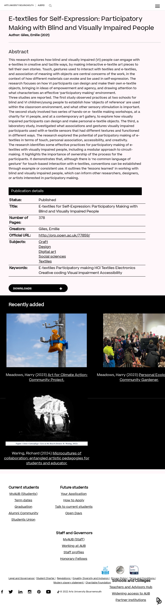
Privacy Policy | (119, 579)
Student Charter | (46, 579)
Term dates (23, 500)
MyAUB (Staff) (73, 539)
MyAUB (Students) (23, 494)
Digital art (47, 252)
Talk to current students (74, 507)
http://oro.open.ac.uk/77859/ (64, 235)
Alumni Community (23, 513)
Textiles (45, 261)
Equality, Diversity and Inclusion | (91, 579)
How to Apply (73, 500)
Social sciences (52, 256)
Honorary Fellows (73, 559)
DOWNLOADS (22, 288)
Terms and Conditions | (142, 579)
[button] (159, 601)
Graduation (23, 507)
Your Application (74, 494)
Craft (43, 242)
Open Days (73, 513)
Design (45, 247)
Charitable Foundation (98, 583)
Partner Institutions (131, 600)
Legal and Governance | (22, 579)
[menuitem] (50, 5)
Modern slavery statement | (68, 583)
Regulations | (64, 579)
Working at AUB (74, 546)
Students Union (23, 519)
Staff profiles (74, 552)
